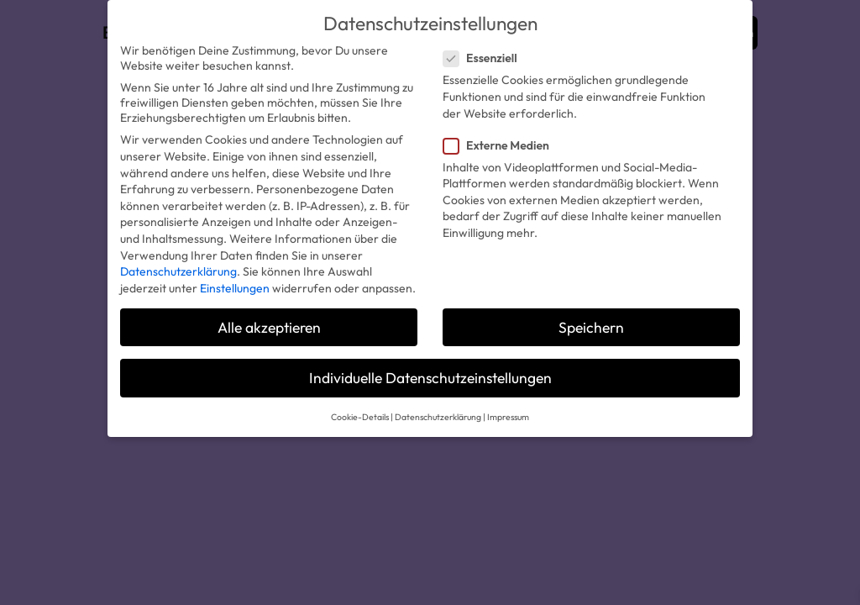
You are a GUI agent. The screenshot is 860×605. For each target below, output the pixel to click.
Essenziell (487, 58)
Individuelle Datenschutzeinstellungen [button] (430, 377)
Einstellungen (235, 288)
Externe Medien (503, 145)
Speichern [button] (591, 327)
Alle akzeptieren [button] (269, 327)
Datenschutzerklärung (178, 271)
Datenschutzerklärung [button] (438, 417)
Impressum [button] (508, 417)
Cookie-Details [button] (360, 417)
